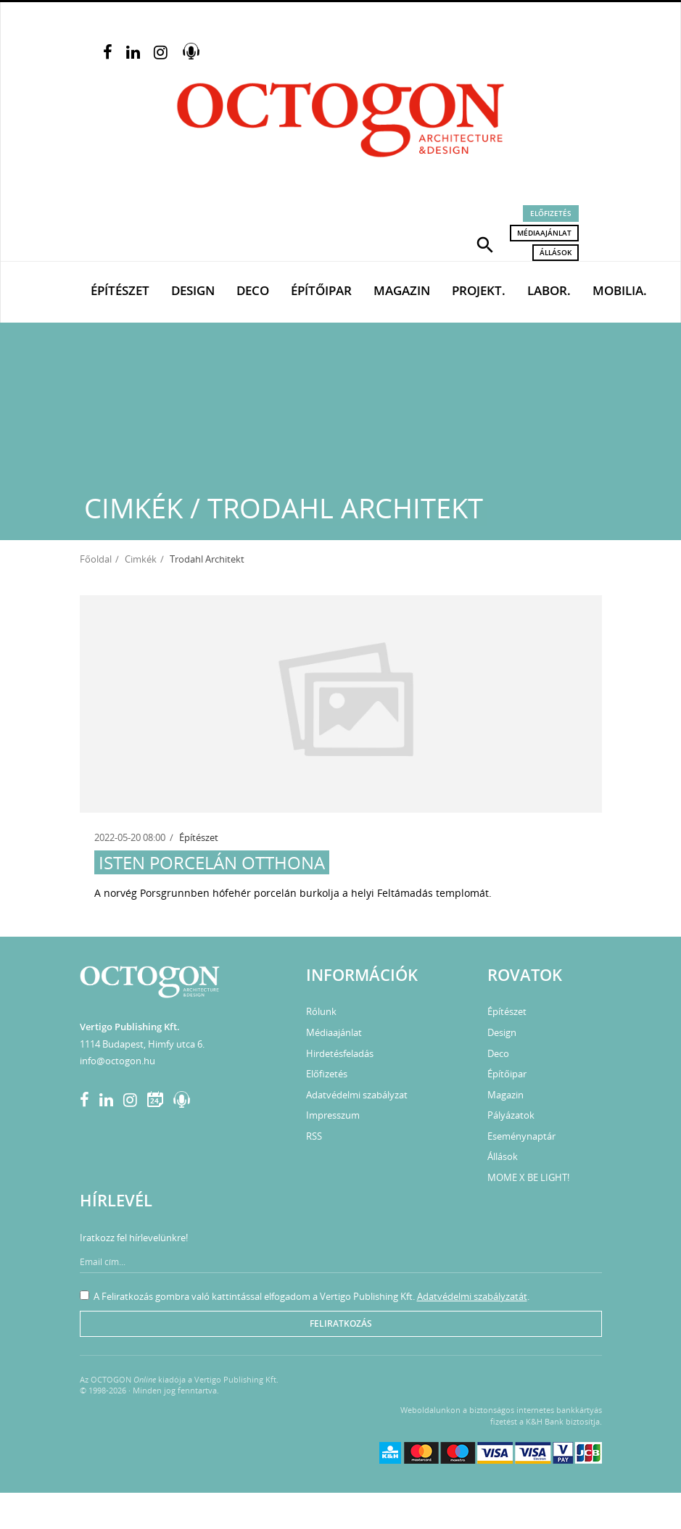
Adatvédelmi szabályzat (357, 1094)
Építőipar (321, 290)
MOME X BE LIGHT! (528, 1177)
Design (193, 290)
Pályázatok (511, 1115)
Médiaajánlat (544, 233)
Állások (555, 252)
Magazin (401, 290)
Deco (252, 290)
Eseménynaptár (521, 1136)
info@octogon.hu (117, 1060)
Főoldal (96, 558)
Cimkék (141, 558)
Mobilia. (620, 290)
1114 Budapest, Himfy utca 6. (142, 1044)
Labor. (549, 290)
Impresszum (333, 1115)
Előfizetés (550, 213)
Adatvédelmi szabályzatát (472, 1296)
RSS (314, 1136)
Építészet (120, 290)
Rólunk (321, 1011)
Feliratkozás (341, 1323)
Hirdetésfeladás (339, 1053)
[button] (485, 243)
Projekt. (478, 290)
